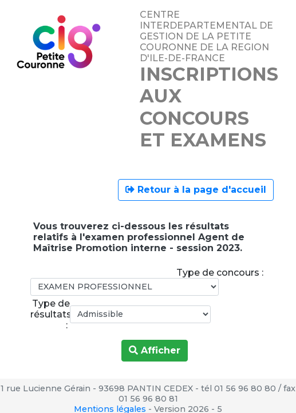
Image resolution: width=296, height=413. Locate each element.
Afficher (154, 350)
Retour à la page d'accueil (195, 189)
